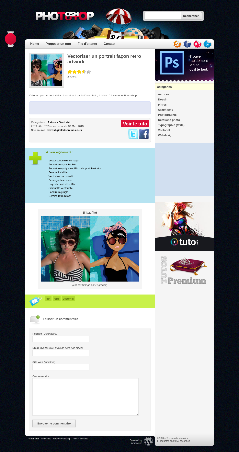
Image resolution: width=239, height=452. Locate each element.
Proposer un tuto (58, 43)
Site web (37, 362)
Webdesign (165, 135)
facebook (187, 44)
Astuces (53, 122)
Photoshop (46, 438)
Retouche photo (169, 120)
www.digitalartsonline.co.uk (64, 130)
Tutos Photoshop (80, 438)
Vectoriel (64, 122)
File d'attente (87, 43)
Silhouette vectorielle (61, 188)
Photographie (167, 114)
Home (34, 43)
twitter (207, 44)
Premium (184, 270)
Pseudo (37, 333)
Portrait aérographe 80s (62, 164)
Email (36, 347)
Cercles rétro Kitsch (60, 195)
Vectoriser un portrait (61, 176)
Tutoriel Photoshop (61, 438)
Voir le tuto (135, 123)
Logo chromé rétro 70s (62, 184)
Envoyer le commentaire (54, 423)
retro (57, 298)
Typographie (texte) (171, 125)
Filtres (162, 104)
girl (48, 298)
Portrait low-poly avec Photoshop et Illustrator (75, 168)
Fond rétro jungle (58, 192)
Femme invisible (58, 172)
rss (177, 44)
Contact (109, 43)
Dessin (162, 99)
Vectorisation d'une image (63, 160)
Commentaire (40, 376)
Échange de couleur (60, 180)
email (197, 44)
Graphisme (165, 109)
